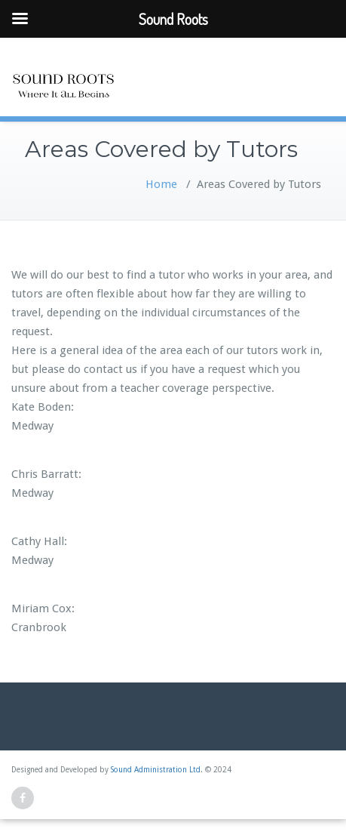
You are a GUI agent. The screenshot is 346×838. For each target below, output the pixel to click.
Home (161, 184)
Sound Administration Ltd (156, 770)
